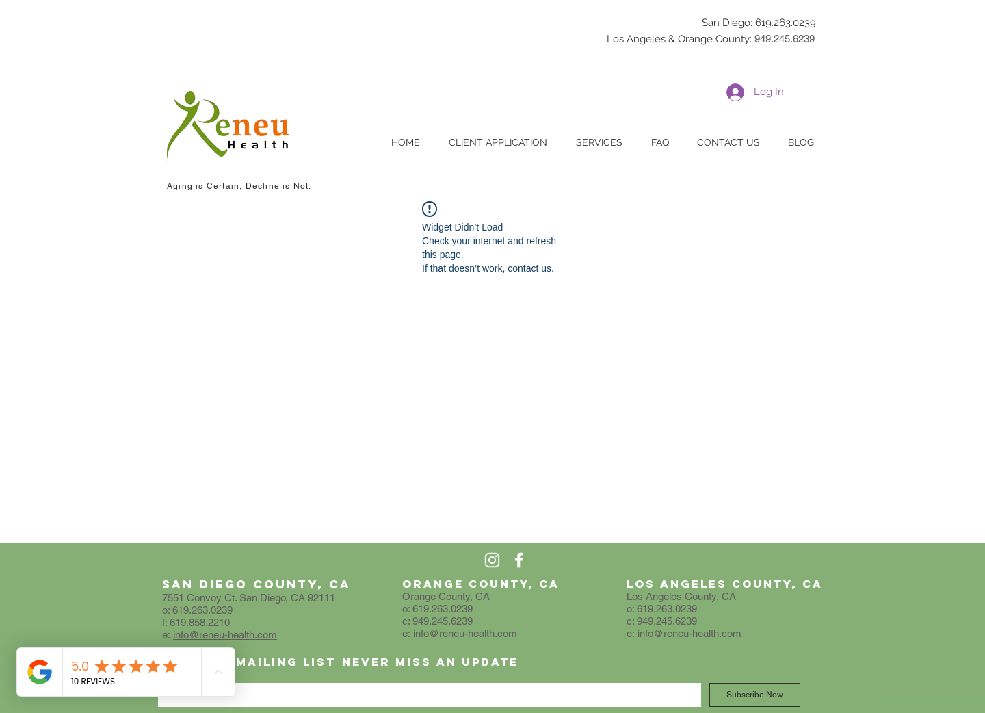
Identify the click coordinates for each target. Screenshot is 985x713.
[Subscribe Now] (754, 695)
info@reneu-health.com (225, 634)
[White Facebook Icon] (519, 560)
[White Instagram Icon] (492, 560)
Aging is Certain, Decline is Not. (239, 186)
